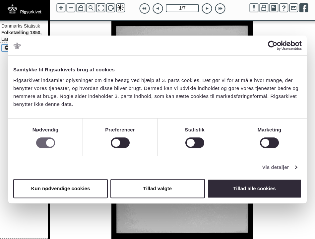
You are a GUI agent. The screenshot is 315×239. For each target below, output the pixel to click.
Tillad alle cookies (254, 188)
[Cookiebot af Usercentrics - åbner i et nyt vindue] (273, 45)
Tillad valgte (157, 188)
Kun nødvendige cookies (60, 188)
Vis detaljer (275, 167)
